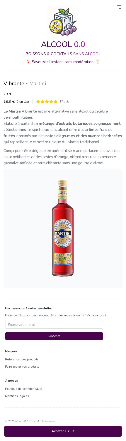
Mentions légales (17, 396)
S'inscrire (54, 336)
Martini (37, 83)
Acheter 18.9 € (63, 431)
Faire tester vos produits (22, 367)
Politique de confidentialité (23, 389)
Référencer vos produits (22, 359)
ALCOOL (63, 44)
